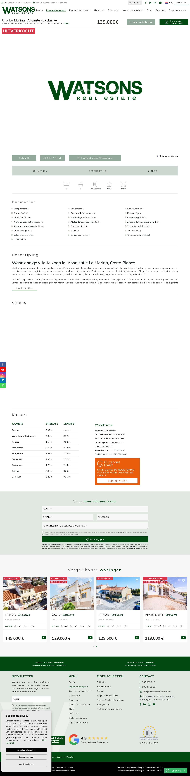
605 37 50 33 (148, 687)
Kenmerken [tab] (40, 171)
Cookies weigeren (26, 764)
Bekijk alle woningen (110, 709)
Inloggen (134, 2)
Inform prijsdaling (141, 22)
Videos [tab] (152, 171)
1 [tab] (93, 646)
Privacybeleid (122, 532)
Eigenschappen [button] (55, 10)
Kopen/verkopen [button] (79, 10)
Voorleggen (95, 539)
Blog (149, 10)
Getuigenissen (177, 10)
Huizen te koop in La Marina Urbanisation (140, 665)
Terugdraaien (167, 156)
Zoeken (181, 2)
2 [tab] (96, 646)
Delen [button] (24, 158)
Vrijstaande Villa (108, 695)
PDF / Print (52, 158)
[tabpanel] (118, 609)
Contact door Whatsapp (95, 158)
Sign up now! (117, 480)
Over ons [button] (113, 10)
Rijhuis (101, 682)
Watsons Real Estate (18, 10)
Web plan (70, 757)
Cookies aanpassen (26, 757)
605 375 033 (9, 3)
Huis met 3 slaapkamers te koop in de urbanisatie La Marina (140, 767)
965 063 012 (25, 3)
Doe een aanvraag (174, 22)
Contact (161, 10)
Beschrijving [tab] (97, 171)
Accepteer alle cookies (26, 750)
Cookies (60, 757)
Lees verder (24, 288)
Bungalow (103, 704)
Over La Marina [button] (132, 10)
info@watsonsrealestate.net (50, 3)
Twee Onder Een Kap (110, 700)
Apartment (104, 686)
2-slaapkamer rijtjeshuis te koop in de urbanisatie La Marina (140, 771)
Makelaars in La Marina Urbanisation (49, 662)
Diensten (99, 10)
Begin (39, 10)
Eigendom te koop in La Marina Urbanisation (49, 665)
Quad (100, 691)
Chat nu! (175, 770)
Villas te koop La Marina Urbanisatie (141, 662)
